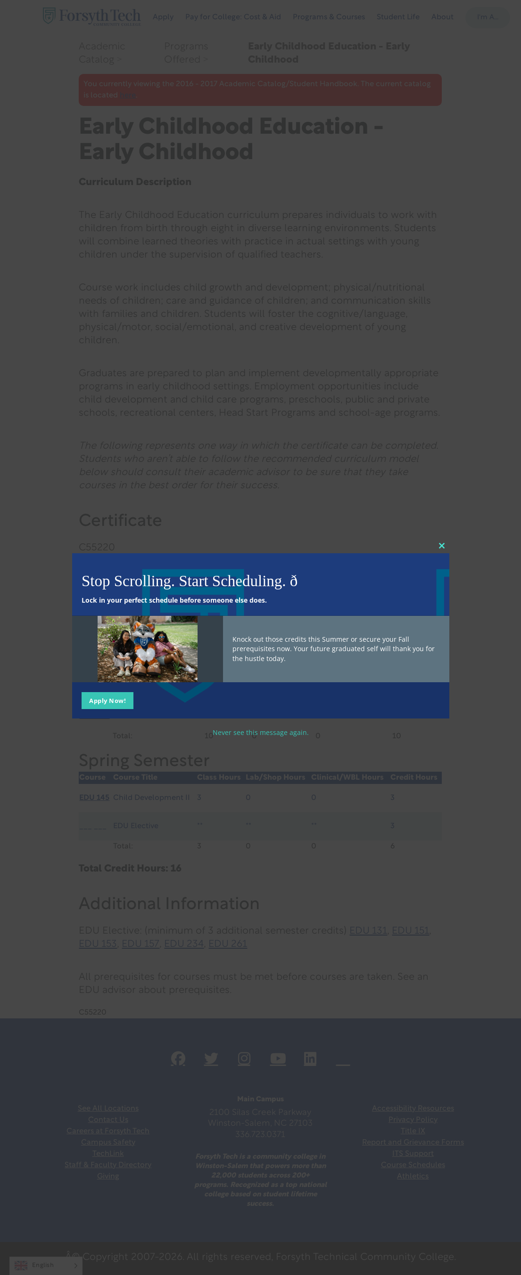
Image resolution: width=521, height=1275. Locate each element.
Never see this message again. (261, 731)
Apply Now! (107, 700)
